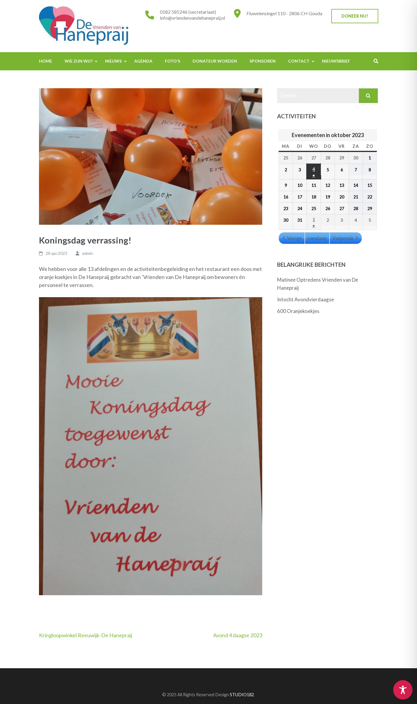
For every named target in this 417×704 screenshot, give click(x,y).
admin (87, 253)
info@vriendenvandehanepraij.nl (192, 18)
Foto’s (172, 60)
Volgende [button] (345, 238)
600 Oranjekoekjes (298, 311)
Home (45, 60)
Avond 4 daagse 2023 (237, 635)
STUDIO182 (242, 694)
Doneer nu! (354, 15)
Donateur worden (215, 60)
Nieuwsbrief (336, 60)
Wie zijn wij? (79, 60)
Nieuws (113, 60)
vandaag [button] (317, 238)
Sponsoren (262, 60)
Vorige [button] (291, 238)
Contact (299, 60)
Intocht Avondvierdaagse (305, 299)
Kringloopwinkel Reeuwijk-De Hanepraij (85, 635)
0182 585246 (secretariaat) (188, 12)
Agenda (143, 60)
